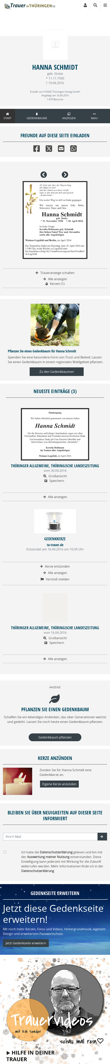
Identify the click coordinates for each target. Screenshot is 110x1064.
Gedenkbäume (37, 116)
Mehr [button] (94, 116)
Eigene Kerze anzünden (59, 784)
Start (7, 116)
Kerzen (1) (55, 284)
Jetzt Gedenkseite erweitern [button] (26, 943)
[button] (44, 176)
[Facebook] (36, 148)
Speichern (54, 481)
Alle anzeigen (55, 279)
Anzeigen (68, 116)
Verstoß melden (55, 579)
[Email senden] (50, 836)
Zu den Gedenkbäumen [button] (56, 372)
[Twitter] (49, 148)
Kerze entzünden (55, 566)
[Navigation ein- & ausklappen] (105, 5)
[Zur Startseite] (29, 5)
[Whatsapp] (73, 148)
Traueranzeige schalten (55, 273)
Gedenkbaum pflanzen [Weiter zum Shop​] (55, 737)
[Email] (61, 148)
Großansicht (55, 476)
